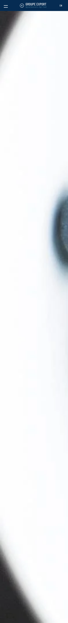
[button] (6, 5)
